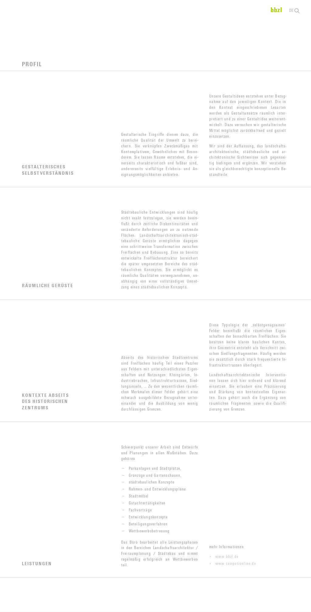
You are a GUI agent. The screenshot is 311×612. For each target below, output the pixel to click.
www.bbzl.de (226, 557)
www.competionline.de (235, 564)
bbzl (276, 9)
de (291, 10)
